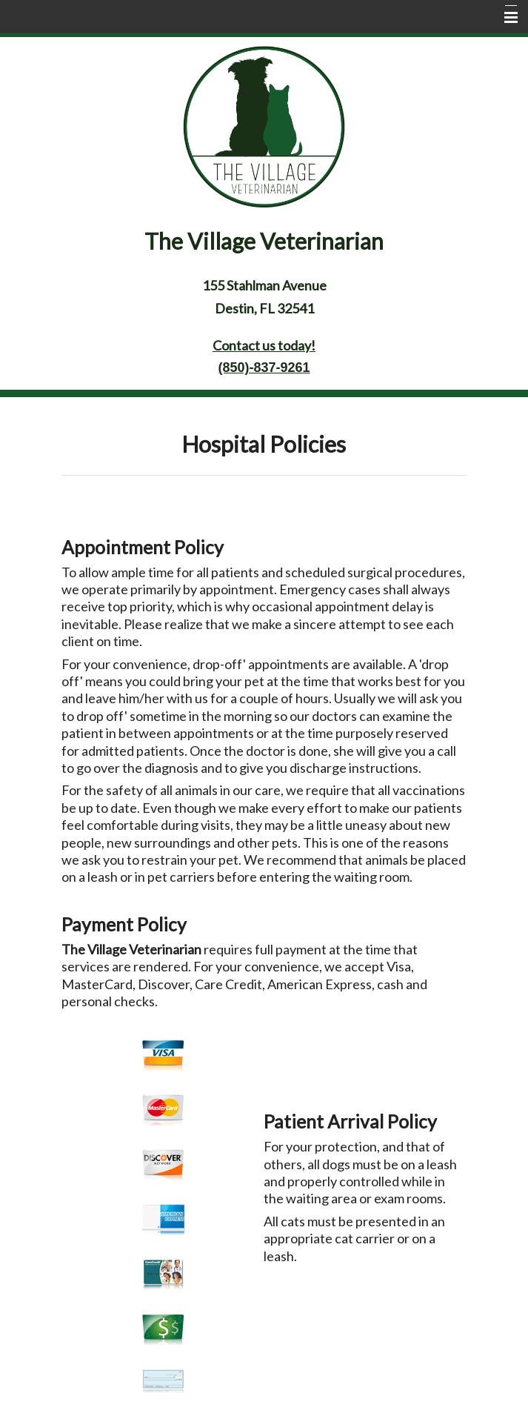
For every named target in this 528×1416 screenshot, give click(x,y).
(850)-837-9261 (264, 367)
